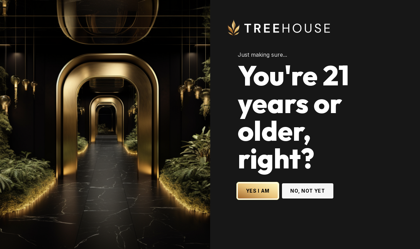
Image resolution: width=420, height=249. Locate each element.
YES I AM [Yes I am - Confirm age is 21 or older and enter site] (258, 191)
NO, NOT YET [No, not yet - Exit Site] (307, 191)
